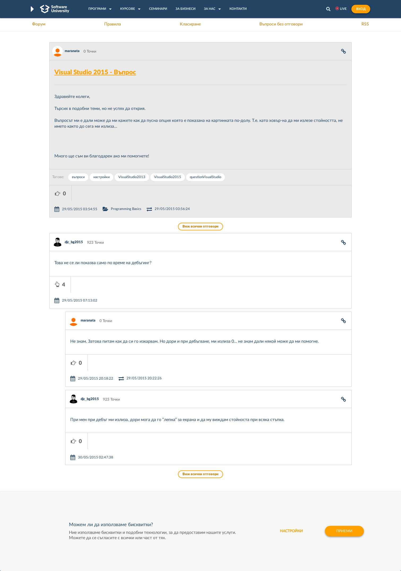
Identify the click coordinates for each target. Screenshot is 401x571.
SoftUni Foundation (183, 491)
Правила (112, 24)
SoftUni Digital (179, 458)
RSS (365, 24)
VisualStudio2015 (167, 177)
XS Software (240, 458)
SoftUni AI (175, 474)
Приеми (344, 531)
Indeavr (236, 474)
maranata (72, 51)
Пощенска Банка (244, 491)
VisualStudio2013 (131, 177)
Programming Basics (148, 193)
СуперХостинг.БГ (245, 466)
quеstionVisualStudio (205, 177)
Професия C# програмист (71, 491)
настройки (101, 177)
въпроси (78, 177)
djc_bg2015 (74, 226)
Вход (360, 9)
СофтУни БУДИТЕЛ (184, 482)
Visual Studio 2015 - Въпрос (95, 72)
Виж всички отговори (200, 210)
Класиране (190, 24)
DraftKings (239, 482)
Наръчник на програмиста (72, 474)
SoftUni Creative (180, 466)
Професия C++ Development (128, 470)
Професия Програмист (69, 482)
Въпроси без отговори (281, 24)
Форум (38, 24)
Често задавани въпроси (70, 458)
